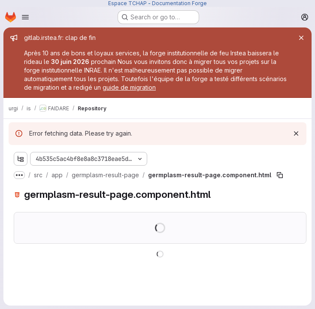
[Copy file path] (280, 175)
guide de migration (129, 87)
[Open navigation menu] (25, 17)
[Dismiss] (296, 133)
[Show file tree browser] (20, 159)
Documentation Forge (179, 3)
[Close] (301, 38)
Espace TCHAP (127, 3)
